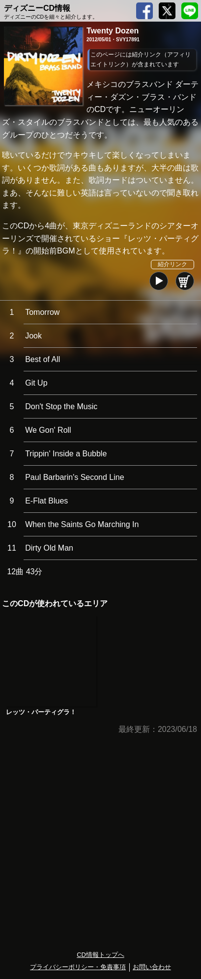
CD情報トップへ (100, 954)
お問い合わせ (152, 967)
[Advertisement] (100, 843)
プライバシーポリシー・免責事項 (78, 967)
